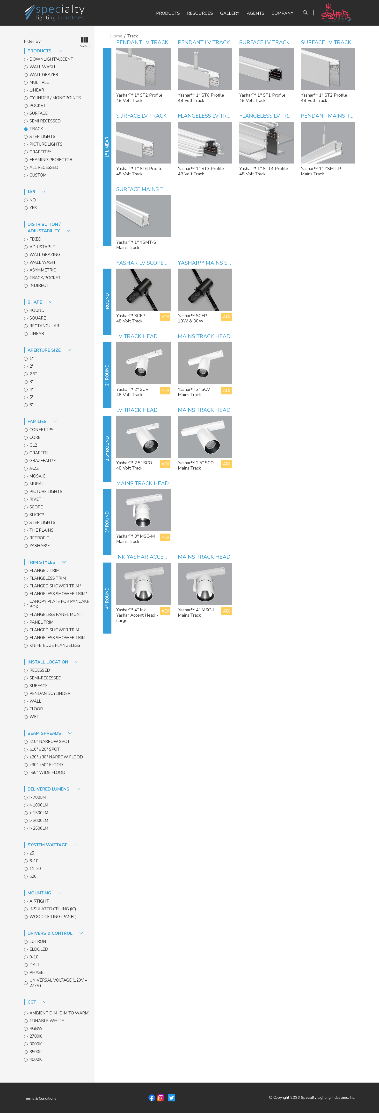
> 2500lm (38, 828)
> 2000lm (38, 820)
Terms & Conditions (40, 1098)
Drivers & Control (55, 933)
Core (34, 437)
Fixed (35, 239)
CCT (37, 1002)
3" (31, 382)
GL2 (33, 445)
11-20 (35, 868)
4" (31, 389)
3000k (35, 1044)
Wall (35, 701)
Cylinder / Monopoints (55, 98)
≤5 (31, 853)
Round (36, 310)
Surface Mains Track (147, 189)
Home (116, 36)
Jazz (34, 468)
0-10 (33, 957)
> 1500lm (38, 813)
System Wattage (53, 845)
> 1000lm (38, 805)
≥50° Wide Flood (47, 772)
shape (40, 302)
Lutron (37, 941)
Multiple (39, 82)
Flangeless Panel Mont (55, 614)
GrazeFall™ (42, 461)
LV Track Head (137, 336)
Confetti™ (41, 430)
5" (31, 397)
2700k (35, 1036)
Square (37, 318)
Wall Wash (42, 67)
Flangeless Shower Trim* (58, 594)
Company (282, 13)
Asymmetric (42, 270)
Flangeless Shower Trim (57, 638)
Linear (36, 90)
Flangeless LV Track (207, 116)
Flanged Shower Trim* (55, 586)
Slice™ (36, 515)
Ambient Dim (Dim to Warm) (59, 1013)
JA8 (37, 192)
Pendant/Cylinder (49, 693)
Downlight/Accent (51, 59)
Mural (36, 484)
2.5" (33, 374)
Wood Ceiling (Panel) (53, 917)
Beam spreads (50, 733)
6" (31, 405)
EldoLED (38, 949)
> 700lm (37, 797)
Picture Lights (45, 144)
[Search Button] (305, 13)
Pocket (37, 105)
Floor (36, 709)
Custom (38, 175)
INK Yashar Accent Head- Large (162, 557)
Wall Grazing (44, 254)
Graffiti (38, 453)
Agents (255, 13)
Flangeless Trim (47, 578)
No (32, 200)
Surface (38, 113)
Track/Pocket (45, 278)
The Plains (41, 530)
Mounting (45, 893)
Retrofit (39, 538)
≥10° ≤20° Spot (44, 749)
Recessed (39, 670)
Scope (36, 507)
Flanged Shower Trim (54, 630)
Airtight (39, 901)
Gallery (230, 13)
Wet (34, 717)
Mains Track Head (204, 336)
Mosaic (37, 476)
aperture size (50, 350)
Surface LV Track (264, 42)
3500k (35, 1052)
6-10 (33, 861)
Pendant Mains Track (332, 116)
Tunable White (46, 1021)
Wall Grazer (43, 75)
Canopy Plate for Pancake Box (59, 604)
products (45, 51)
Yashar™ (39, 546)
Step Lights (42, 136)
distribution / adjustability (49, 227)
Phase (36, 972)
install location (53, 662)
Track (36, 129)
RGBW (36, 1028)
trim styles (47, 562)
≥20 (32, 876)
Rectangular (44, 326)
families (43, 421)
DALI (34, 965)
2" (31, 366)
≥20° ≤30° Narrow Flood (56, 757)
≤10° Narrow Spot (49, 741)
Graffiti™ (40, 152)
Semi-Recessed (45, 678)
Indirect (39, 285)
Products (168, 13)
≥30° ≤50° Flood (46, 765)
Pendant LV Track (142, 42)
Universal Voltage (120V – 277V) (58, 983)
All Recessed (43, 167)
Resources (200, 13)
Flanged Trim (44, 570)
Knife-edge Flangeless (54, 645)
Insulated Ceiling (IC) (52, 909)
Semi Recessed (45, 121)
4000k (35, 1059)
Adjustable (42, 247)
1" (31, 358)
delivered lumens (54, 789)
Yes (33, 208)
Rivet (35, 499)
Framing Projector (50, 160)
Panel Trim (41, 622)
